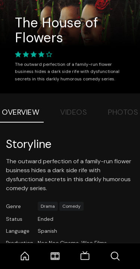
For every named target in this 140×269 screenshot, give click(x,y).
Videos (73, 112)
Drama (48, 206)
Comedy (71, 206)
